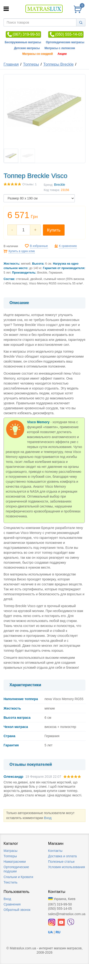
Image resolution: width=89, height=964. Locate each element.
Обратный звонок (17, 910)
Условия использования (66, 867)
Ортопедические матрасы (65, 42)
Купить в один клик (22, 251)
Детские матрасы (27, 48)
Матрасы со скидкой (37, 53)
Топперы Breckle (58, 64)
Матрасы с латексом (59, 48)
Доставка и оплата (62, 856)
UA (50, 932)
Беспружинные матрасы (23, 42)
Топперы (31, 64)
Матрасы (10, 851)
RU (58, 932)
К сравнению (68, 246)
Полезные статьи (61, 861)
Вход (48, 818)
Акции (62, 53)
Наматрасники (15, 861)
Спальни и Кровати (18, 877)
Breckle (59, 184)
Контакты (55, 851)
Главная (11, 64)
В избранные (39, 246)
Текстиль (11, 882)
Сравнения (12, 904)
